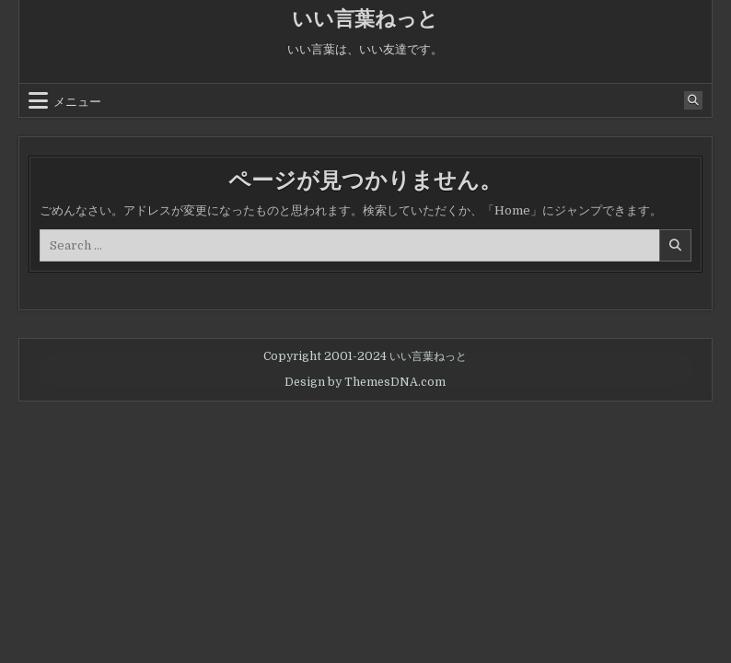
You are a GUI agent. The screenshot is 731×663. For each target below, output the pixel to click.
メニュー (77, 100)
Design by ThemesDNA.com (365, 382)
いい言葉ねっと (365, 19)
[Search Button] (693, 100)
